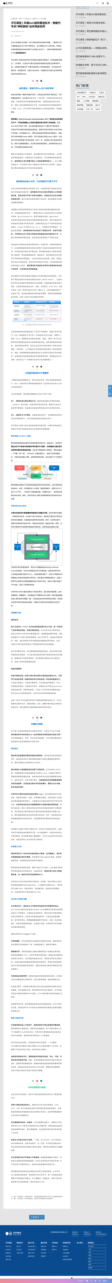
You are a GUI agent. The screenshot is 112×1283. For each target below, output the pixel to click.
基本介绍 (8, 1246)
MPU (84, 97)
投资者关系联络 (67, 1259)
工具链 (101, 93)
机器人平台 (31, 1253)
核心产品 (31, 1243)
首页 (20, 18)
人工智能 (86, 101)
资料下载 (8, 1259)
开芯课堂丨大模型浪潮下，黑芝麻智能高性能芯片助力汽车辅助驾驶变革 (40, 1196)
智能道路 (89, 105)
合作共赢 (8, 1256)
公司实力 (8, 1249)
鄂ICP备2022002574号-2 (81, 1278)
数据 (78, 101)
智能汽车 (101, 97)
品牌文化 (8, 1253)
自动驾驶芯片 (82, 93)
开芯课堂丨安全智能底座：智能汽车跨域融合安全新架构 (35, 1198)
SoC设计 (19, 1249)
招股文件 (65, 1246)
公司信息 (9, 1243)
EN (97, 3)
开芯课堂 (43, 18)
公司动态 (27, 18)
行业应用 (43, 1253)
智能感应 (95, 101)
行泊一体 (89, 109)
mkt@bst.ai (87, 1234)
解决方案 (44, 1243)
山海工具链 (20, 1253)
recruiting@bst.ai (101, 1234)
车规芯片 (92, 93)
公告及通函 (66, 1253)
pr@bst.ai (75, 1234)
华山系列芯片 (32, 1246)
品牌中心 (35, 18)
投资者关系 (66, 1243)
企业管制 (65, 1256)
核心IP (97, 105)
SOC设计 (92, 97)
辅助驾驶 (80, 105)
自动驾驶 (80, 109)
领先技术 (20, 1243)
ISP (78, 97)
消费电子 (43, 1256)
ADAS (97, 109)
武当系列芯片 (32, 1249)
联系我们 (91, 1243)
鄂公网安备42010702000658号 (98, 1278)
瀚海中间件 (31, 1256)
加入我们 (80, 1243)
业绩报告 (65, 1249)
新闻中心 (54, 1246)
